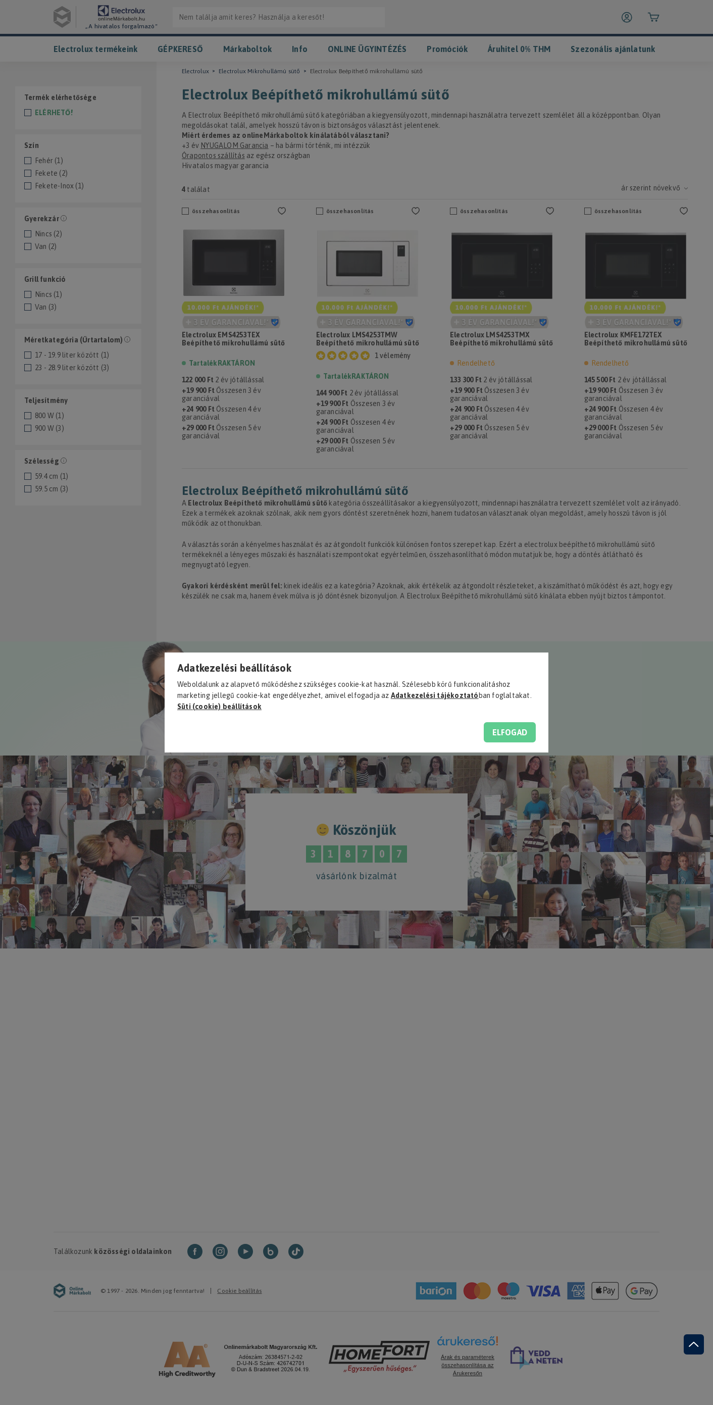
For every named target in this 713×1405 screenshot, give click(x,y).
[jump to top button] (694, 1344)
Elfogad (509, 732)
